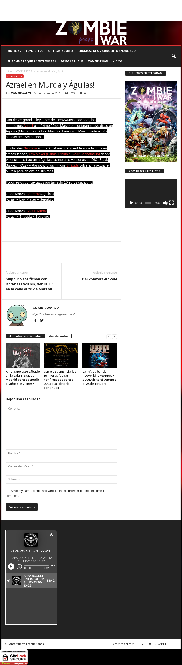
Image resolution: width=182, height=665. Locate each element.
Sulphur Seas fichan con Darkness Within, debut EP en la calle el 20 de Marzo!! (29, 283)
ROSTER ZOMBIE (11, 10)
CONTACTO (169, 3)
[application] (151, 193)
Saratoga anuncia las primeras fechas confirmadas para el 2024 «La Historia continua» (60, 379)
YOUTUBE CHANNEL (154, 644)
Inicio (9, 71)
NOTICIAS (14, 51)
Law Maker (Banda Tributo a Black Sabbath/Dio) (64, 154)
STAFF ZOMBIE (149, 3)
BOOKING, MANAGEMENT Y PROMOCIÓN (26, 3)
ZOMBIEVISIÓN (98, 61)
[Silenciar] (165, 202)
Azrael (28, 125)
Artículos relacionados (25, 336)
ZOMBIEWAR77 (21, 93)
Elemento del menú (123, 644)
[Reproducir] (131, 202)
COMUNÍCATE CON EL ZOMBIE (117, 3)
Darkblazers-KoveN (99, 278)
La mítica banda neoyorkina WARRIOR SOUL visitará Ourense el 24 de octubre (99, 377)
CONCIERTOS (34, 51)
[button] (173, 56)
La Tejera (33, 194)
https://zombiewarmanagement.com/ (53, 314)
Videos (118, 61)
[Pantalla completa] (171, 202)
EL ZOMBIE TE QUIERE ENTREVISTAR (32, 61)
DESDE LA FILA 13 (72, 61)
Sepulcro (31, 148)
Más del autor (58, 336)
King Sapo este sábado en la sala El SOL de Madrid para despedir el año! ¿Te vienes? (23, 377)
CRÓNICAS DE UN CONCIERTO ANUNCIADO (107, 51)
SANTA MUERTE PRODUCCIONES (75, 3)
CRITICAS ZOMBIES (61, 51)
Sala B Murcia (37, 211)
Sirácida (73, 165)
